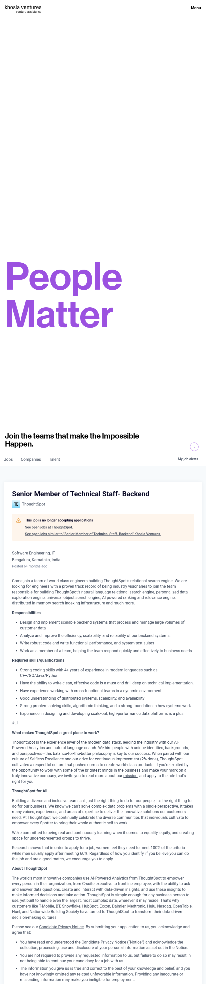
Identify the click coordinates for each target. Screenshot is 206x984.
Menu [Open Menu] (196, 7)
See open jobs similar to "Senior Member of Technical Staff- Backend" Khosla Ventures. (93, 534)
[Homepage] (23, 7)
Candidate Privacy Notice (61, 927)
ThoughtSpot (150, 878)
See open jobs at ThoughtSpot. (49, 527)
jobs (8, 459)
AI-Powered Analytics (109, 878)
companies (31, 459)
